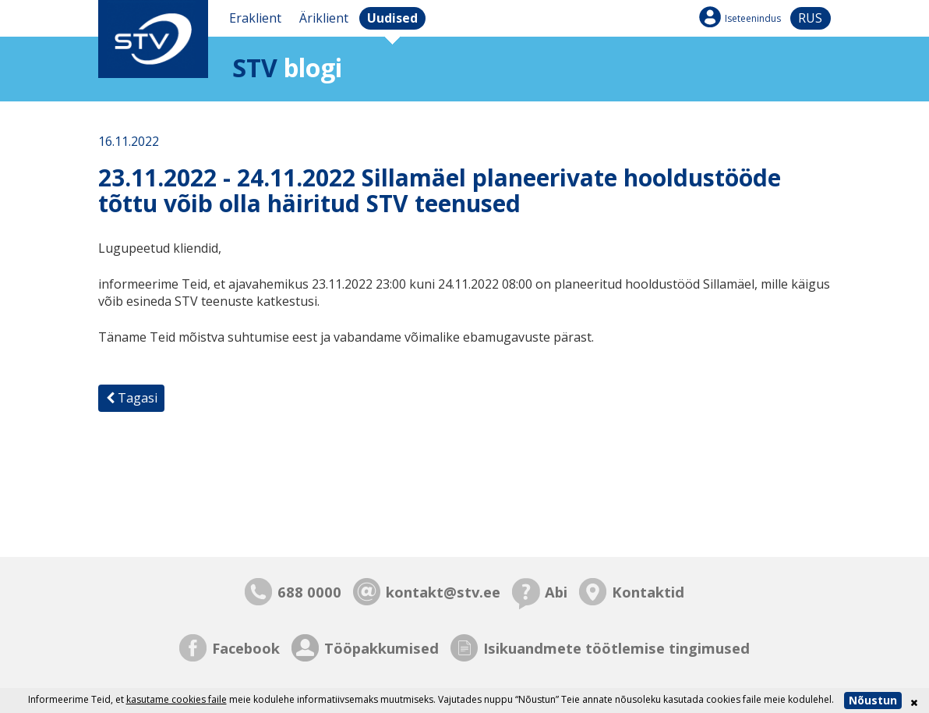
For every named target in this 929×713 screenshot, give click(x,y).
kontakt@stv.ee (443, 591)
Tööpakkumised (381, 648)
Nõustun (873, 700)
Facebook (246, 648)
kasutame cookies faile (176, 699)
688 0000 (309, 591)
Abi (556, 591)
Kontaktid (648, 591)
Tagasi (131, 397)
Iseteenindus (753, 18)
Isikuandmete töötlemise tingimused (616, 648)
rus (810, 18)
